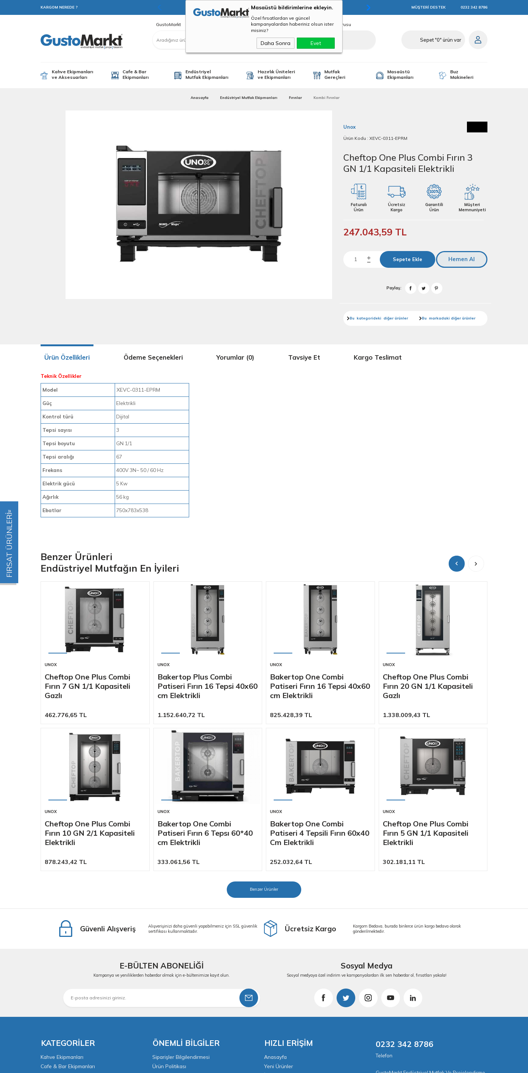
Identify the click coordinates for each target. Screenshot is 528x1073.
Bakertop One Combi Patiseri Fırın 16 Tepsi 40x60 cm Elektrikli (320, 686)
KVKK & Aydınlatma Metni (183, 948)
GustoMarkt (168, 24)
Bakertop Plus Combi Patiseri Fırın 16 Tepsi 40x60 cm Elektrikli (208, 686)
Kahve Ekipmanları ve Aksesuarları (72, 74)
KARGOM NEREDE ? (59, 7)
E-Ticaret (241, 1063)
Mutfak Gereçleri (334, 74)
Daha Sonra (275, 43)
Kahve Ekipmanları (63, 909)
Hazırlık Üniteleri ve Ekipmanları (276, 74)
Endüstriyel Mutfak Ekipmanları (206, 74)
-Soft (224, 1063)
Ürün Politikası (169, 919)
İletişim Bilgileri (281, 957)
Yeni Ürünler (278, 919)
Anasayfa (276, 909)
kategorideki (369, 318)
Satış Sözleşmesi (172, 928)
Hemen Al (464, 259)
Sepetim (273, 948)
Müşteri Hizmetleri (285, 938)
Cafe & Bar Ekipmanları (136, 74)
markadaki (439, 318)
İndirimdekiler (280, 928)
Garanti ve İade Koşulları (182, 938)
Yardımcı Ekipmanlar (65, 938)
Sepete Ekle (408, 259)
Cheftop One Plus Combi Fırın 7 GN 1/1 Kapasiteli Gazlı (87, 686)
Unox (51, 664)
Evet (316, 43)
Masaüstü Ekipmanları (400, 74)
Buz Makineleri (461, 74)
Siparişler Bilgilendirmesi (181, 909)
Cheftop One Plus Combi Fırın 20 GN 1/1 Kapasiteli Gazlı (428, 686)
